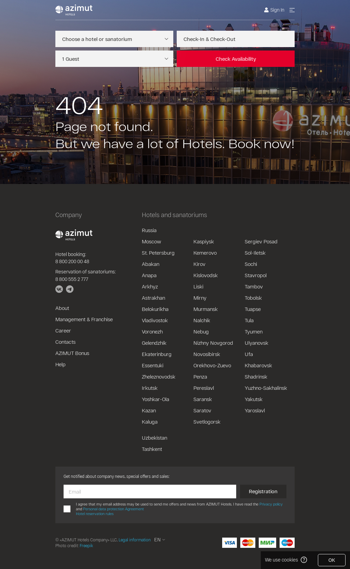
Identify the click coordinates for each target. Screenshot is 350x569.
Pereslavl (203, 388)
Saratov (202, 410)
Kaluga (150, 421)
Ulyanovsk (256, 343)
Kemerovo (205, 253)
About (62, 308)
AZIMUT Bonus (72, 353)
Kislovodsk (205, 275)
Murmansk (205, 309)
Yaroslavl (255, 410)
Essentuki (152, 365)
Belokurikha (155, 309)
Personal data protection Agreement (113, 509)
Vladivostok (155, 320)
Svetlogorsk (206, 421)
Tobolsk (253, 298)
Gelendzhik (154, 343)
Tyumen (253, 331)
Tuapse (253, 309)
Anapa (149, 275)
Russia (149, 230)
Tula (249, 320)
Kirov (199, 264)
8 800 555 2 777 (71, 279)
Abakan (150, 264)
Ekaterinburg (157, 354)
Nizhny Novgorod (213, 343)
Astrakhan (153, 298)
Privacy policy (271, 504)
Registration (263, 491)
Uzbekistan (154, 438)
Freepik (86, 545)
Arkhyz (150, 286)
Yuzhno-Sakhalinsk (266, 388)
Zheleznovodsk (158, 376)
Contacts (65, 342)
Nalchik (201, 320)
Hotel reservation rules (94, 513)
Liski (198, 286)
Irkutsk (150, 388)
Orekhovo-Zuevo (212, 365)
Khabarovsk (258, 365)
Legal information (135, 539)
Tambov (254, 286)
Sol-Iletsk (255, 253)
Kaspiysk (203, 241)
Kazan (149, 410)
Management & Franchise (84, 319)
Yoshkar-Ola (155, 399)
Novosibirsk (206, 354)
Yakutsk (253, 399)
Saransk (202, 399)
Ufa (249, 354)
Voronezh (152, 331)
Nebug (201, 331)
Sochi (251, 264)
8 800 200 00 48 (72, 261)
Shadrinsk (256, 376)
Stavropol (256, 275)
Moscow (151, 241)
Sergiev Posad (261, 241)
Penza (200, 376)
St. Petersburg (158, 253)
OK (331, 560)
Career (63, 330)
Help (60, 364)
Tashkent (152, 449)
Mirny (199, 298)
